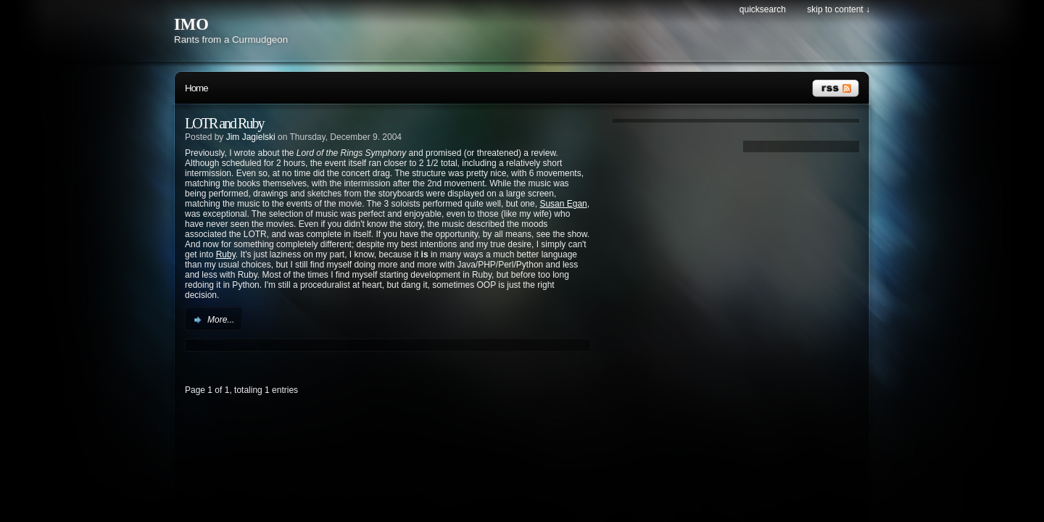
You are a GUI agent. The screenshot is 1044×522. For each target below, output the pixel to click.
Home (196, 88)
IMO (191, 24)
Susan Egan (563, 204)
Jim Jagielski (251, 137)
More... (220, 320)
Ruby (226, 254)
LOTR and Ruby (224, 123)
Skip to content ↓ (838, 9)
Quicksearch (763, 9)
